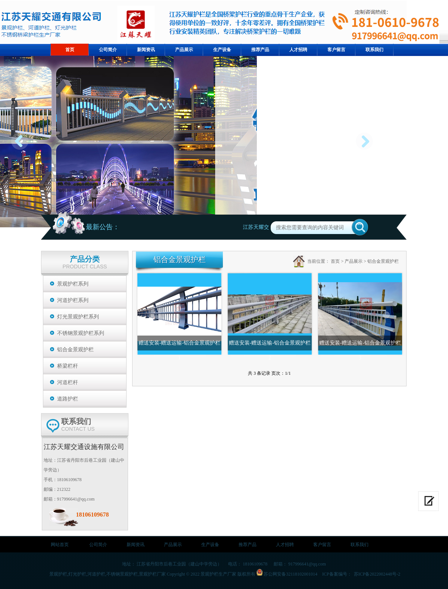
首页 (335, 261)
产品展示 (354, 261)
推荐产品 (247, 544)
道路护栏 (67, 399)
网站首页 (60, 544)
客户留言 (322, 544)
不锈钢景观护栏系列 (80, 333)
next (366, 144)
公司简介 (98, 544)
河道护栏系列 (72, 300)
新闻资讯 (135, 544)
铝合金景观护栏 (75, 349)
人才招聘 (285, 544)
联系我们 (359, 544)
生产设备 (210, 544)
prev (21, 144)
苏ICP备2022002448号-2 (377, 574)
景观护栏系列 (72, 284)
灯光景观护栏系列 (78, 317)
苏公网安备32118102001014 (290, 574)
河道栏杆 (67, 382)
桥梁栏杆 (67, 366)
